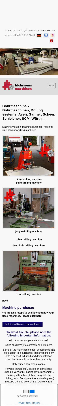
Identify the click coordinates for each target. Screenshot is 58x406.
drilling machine (32, 239)
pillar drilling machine (29, 182)
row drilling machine (29, 294)
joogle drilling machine (28, 231)
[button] (22, 324)
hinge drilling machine (29, 179)
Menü (51, 85)
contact (9, 30)
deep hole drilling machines (29, 245)
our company (43, 30)
